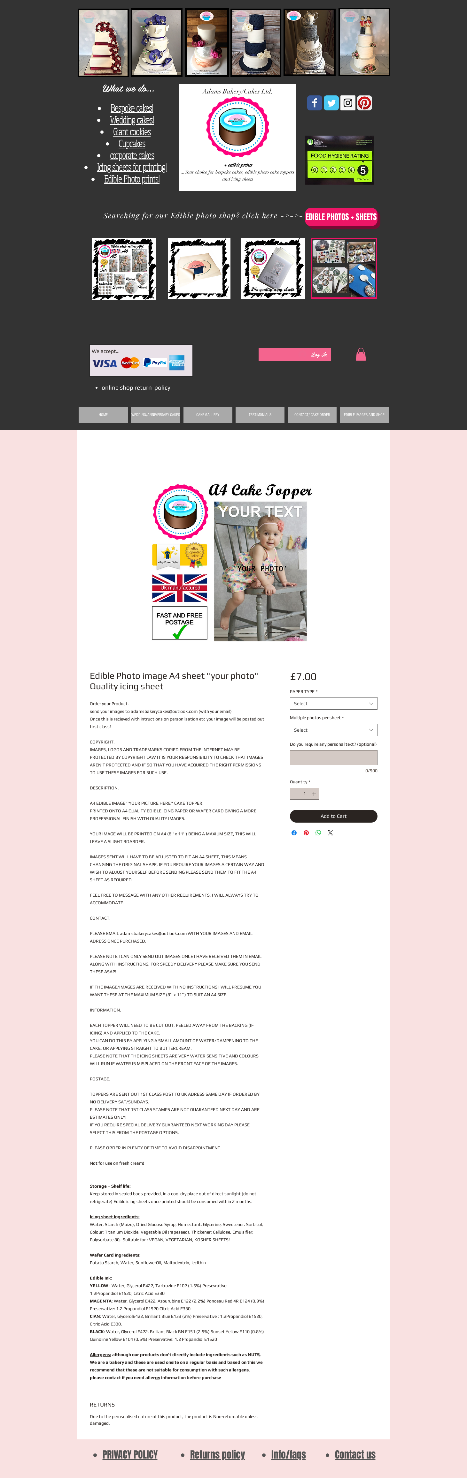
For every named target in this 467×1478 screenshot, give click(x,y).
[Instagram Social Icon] (347, 102)
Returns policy (217, 1455)
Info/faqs (288, 1455)
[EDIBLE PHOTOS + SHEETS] (341, 217)
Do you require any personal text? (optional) (333, 744)
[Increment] (314, 793)
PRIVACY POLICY (130, 1455)
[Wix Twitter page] (331, 102)
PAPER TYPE (304, 691)
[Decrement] (295, 793)
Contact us (355, 1455)
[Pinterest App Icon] (364, 102)
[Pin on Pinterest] (306, 833)
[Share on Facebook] (294, 833)
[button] (360, 354)
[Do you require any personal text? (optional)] (333, 757)
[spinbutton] (304, 793)
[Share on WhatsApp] (318, 833)
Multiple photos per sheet (317, 717)
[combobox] (333, 703)
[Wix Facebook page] (314, 102)
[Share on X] (330, 833)
